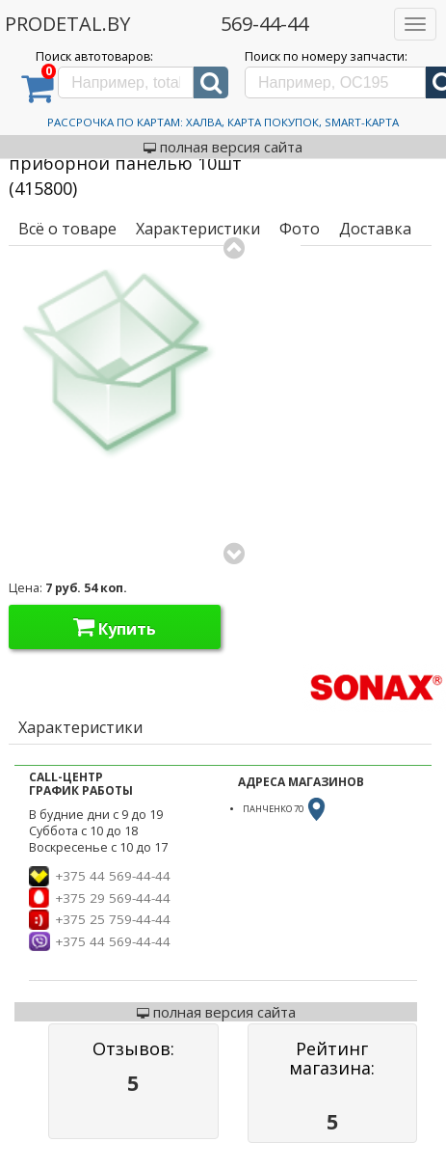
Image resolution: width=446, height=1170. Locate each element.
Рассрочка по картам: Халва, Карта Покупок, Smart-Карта (223, 122)
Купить (114, 626)
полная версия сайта (223, 146)
